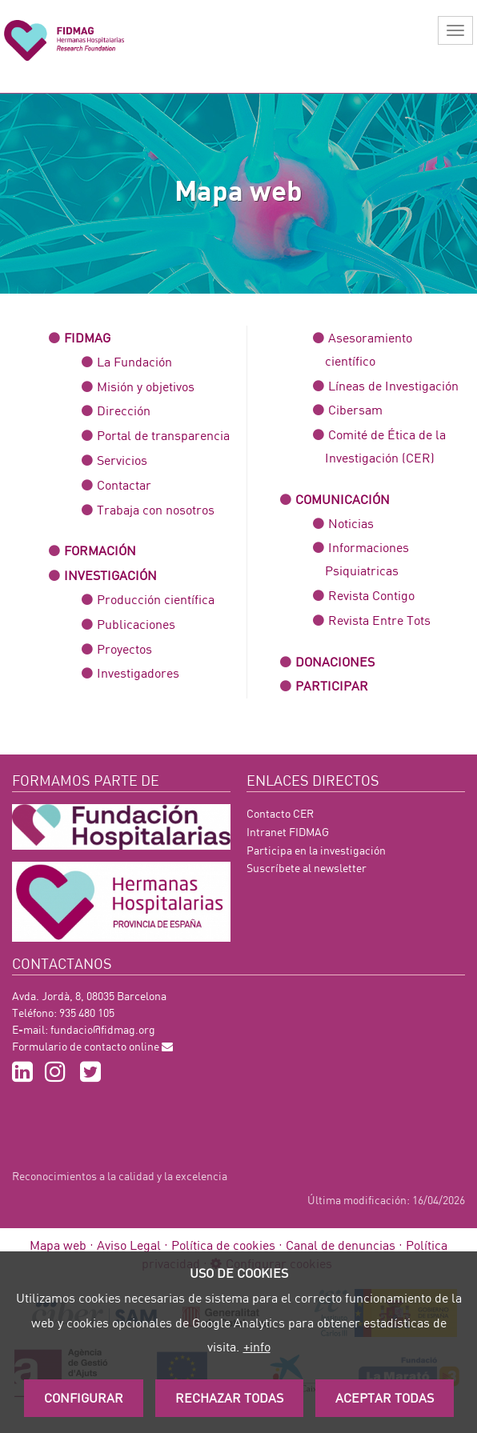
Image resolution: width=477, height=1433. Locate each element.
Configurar (83, 1397)
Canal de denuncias (340, 1244)
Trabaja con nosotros (155, 509)
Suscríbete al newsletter (307, 868)
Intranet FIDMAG (288, 832)
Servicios (122, 459)
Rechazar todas (229, 1397)
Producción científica (155, 598)
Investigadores (138, 672)
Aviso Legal (129, 1244)
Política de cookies (223, 1244)
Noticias (351, 522)
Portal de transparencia (163, 434)
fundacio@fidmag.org (102, 1029)
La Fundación (134, 361)
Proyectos (124, 648)
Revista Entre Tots (379, 619)
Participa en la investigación (316, 850)
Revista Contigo (371, 594)
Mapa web (58, 1244)
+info (257, 1346)
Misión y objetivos (145, 386)
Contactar (124, 484)
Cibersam (355, 409)
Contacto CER (280, 813)
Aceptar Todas (384, 1397)
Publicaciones (136, 623)
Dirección (123, 410)
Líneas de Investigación (393, 385)
